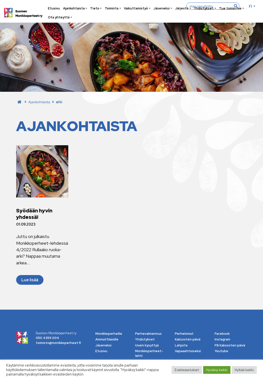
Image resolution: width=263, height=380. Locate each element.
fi (250, 6)
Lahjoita (181, 345)
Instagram (222, 339)
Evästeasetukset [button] (187, 370)
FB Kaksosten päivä (230, 345)
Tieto (94, 8)
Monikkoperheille (108, 334)
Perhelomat (184, 334)
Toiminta (111, 8)
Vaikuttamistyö (136, 8)
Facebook (222, 334)
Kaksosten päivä (187, 339)
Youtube (221, 351)
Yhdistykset (204, 8)
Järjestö (181, 8)
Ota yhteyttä (59, 17)
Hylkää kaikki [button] (244, 370)
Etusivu (54, 8)
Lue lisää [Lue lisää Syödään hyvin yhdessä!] (29, 280)
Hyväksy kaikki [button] (216, 370)
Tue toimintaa (230, 8)
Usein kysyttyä (147, 345)
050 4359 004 (47, 338)
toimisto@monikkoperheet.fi (58, 343)
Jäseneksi (161, 8)
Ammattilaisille (106, 339)
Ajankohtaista (74, 8)
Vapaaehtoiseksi (188, 351)
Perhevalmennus (148, 334)
